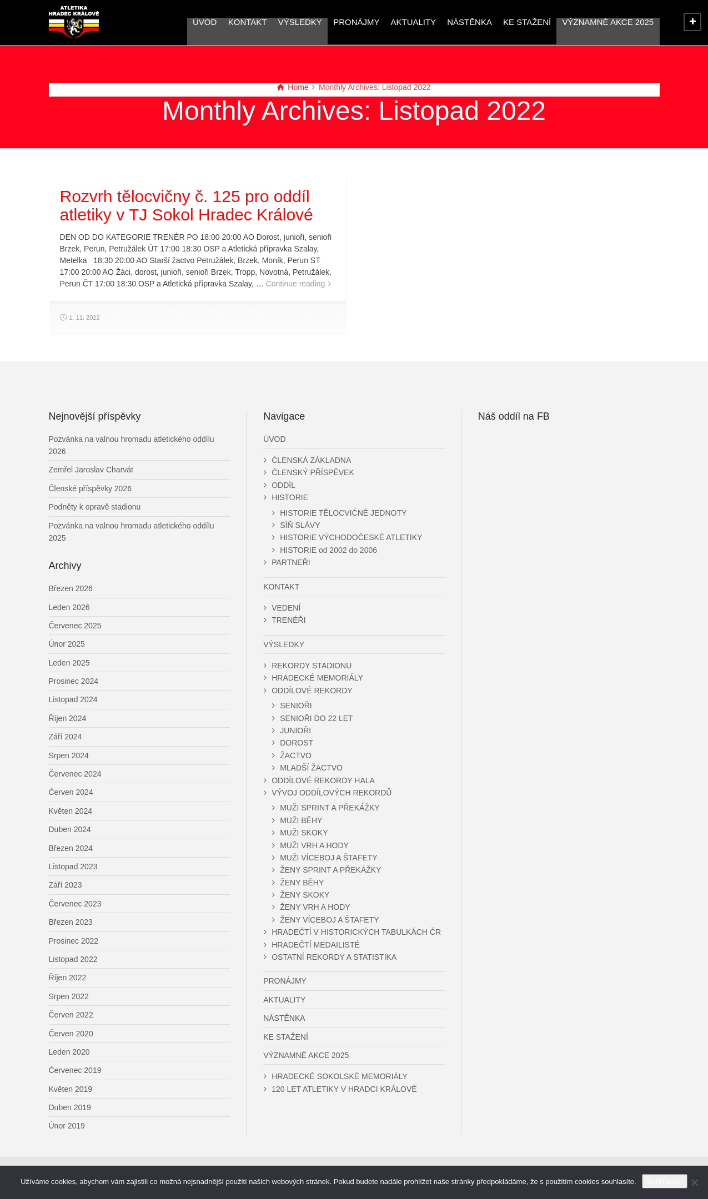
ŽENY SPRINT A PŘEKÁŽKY (330, 869)
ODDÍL (283, 485)
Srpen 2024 (69, 755)
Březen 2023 (71, 922)
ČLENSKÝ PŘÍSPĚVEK (313, 472)
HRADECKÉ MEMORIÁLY (317, 677)
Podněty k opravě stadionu (95, 506)
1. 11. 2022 (84, 317)
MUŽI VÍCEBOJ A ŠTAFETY (329, 857)
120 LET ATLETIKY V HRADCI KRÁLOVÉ (344, 1089)
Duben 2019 (70, 1107)
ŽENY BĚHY (302, 882)
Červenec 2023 (75, 903)
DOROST (296, 742)
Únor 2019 (67, 1125)
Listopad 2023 (73, 866)
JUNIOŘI (295, 730)
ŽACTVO (296, 755)
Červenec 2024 (75, 773)
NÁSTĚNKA (469, 22)
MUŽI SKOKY (304, 832)
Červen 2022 (71, 1014)
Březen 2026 (71, 588)
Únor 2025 (67, 643)
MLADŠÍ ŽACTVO (311, 767)
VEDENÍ (286, 607)
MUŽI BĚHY (301, 820)
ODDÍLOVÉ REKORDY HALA (323, 780)
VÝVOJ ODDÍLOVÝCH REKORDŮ (331, 792)
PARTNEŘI (291, 562)
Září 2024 (65, 736)
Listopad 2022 (73, 959)
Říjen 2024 (68, 718)
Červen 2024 (71, 792)
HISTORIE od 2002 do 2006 (328, 550)
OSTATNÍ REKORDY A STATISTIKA (334, 957)
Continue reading (295, 283)
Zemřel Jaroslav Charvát (91, 469)
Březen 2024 (71, 848)
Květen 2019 (71, 1089)
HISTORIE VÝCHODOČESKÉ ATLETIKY (351, 537)
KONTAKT (247, 22)
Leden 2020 (69, 1051)
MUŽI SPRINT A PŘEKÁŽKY (329, 807)
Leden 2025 (69, 662)
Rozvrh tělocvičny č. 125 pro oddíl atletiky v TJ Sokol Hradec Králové (186, 205)
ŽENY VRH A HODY (315, 907)
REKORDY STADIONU (312, 665)
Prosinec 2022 (74, 940)
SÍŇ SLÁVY (300, 525)
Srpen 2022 (69, 996)
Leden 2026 (69, 607)
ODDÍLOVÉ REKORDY (312, 690)
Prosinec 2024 (74, 681)
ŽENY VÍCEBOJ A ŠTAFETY (329, 919)
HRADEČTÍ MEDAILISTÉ (316, 944)
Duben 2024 (70, 829)
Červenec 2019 (75, 1070)
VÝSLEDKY (300, 22)
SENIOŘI (296, 705)
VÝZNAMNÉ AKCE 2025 (608, 22)
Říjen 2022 (68, 977)
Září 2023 (65, 884)
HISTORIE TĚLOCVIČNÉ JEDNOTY (343, 512)
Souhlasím (664, 1181)
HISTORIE (290, 497)
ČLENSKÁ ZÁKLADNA (311, 460)
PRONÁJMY (356, 22)
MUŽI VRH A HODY (314, 845)
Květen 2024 (71, 811)
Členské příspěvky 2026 (90, 488)
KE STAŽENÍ (527, 22)
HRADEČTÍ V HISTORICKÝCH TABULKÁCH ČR (356, 932)
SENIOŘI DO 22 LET (316, 718)
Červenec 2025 (75, 625)
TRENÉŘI (288, 620)
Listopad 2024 (73, 699)
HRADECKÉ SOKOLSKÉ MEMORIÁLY (340, 1076)
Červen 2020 (71, 1033)
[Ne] (694, 1182)
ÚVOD (205, 22)
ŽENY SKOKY (304, 894)
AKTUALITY (413, 22)
